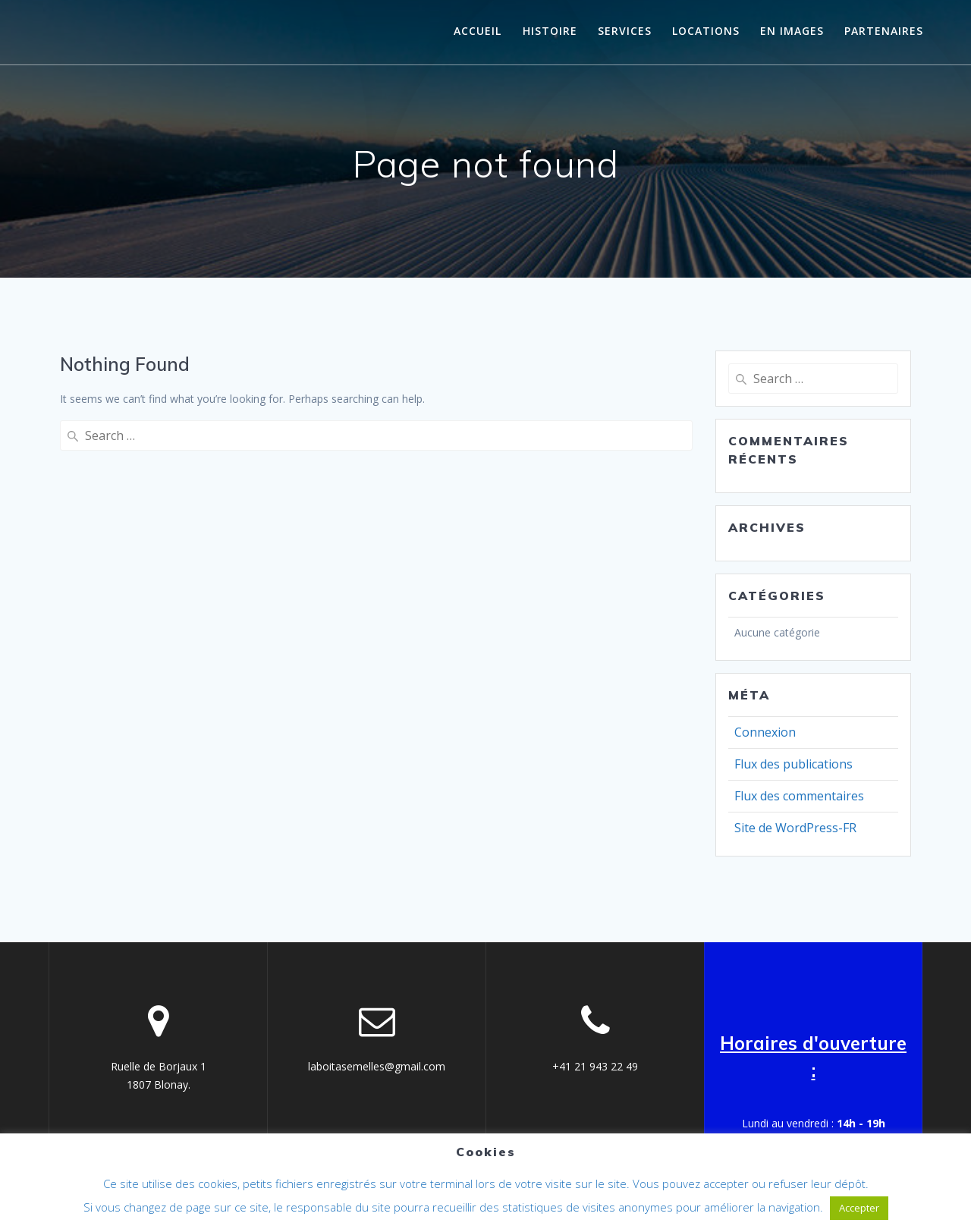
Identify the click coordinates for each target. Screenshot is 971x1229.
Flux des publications (793, 764)
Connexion (765, 732)
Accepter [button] (859, 1208)
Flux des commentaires (799, 795)
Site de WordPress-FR (795, 827)
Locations (706, 31)
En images (792, 31)
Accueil (477, 31)
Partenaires (883, 31)
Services (625, 31)
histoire (550, 31)
